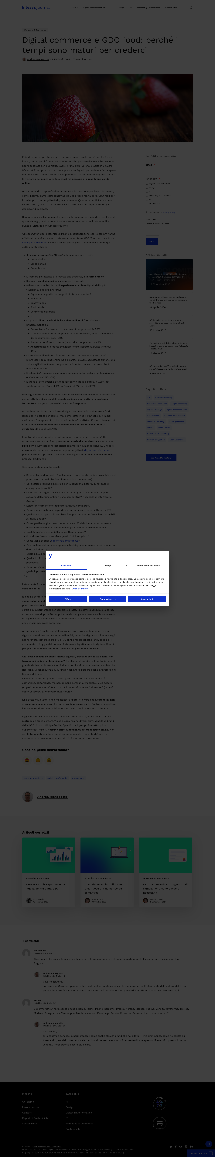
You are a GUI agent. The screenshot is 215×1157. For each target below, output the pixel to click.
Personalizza (107, 599)
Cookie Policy (80, 588)
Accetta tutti (147, 599)
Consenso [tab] (66, 565)
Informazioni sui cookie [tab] (148, 565)
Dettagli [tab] (107, 565)
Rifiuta (68, 599)
